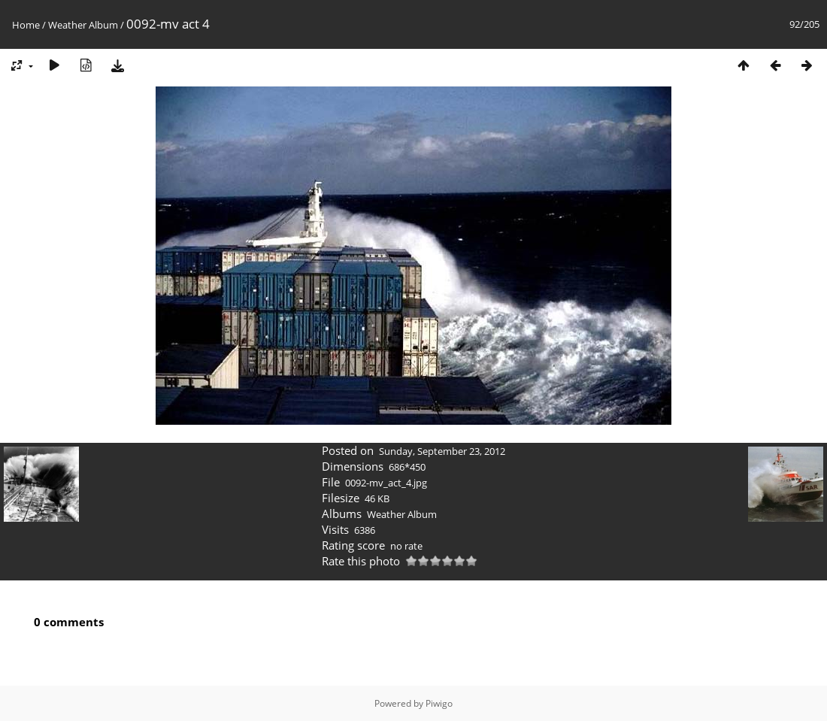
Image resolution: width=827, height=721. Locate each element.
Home (26, 25)
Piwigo (439, 703)
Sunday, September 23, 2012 (442, 451)
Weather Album (83, 25)
